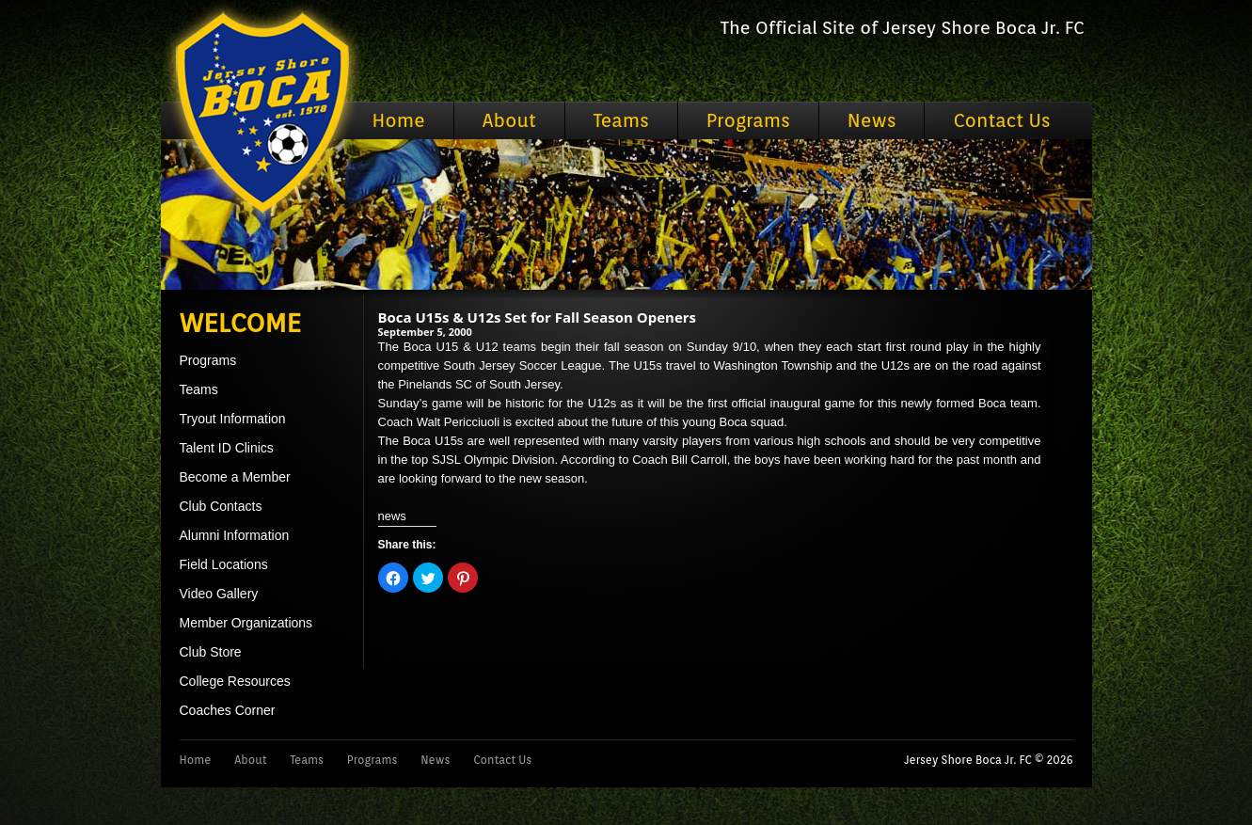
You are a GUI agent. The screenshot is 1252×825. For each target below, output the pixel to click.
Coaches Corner (228, 710)
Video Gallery (219, 593)
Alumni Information (235, 535)
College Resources (235, 681)
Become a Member (235, 476)
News (872, 120)
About (509, 120)
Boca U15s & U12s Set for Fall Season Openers (537, 317)
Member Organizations (246, 622)
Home (398, 120)
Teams (621, 120)
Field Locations (224, 564)
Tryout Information (233, 418)
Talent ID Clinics (227, 447)
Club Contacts (221, 506)
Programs (748, 120)
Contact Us (1001, 120)
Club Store (211, 651)
